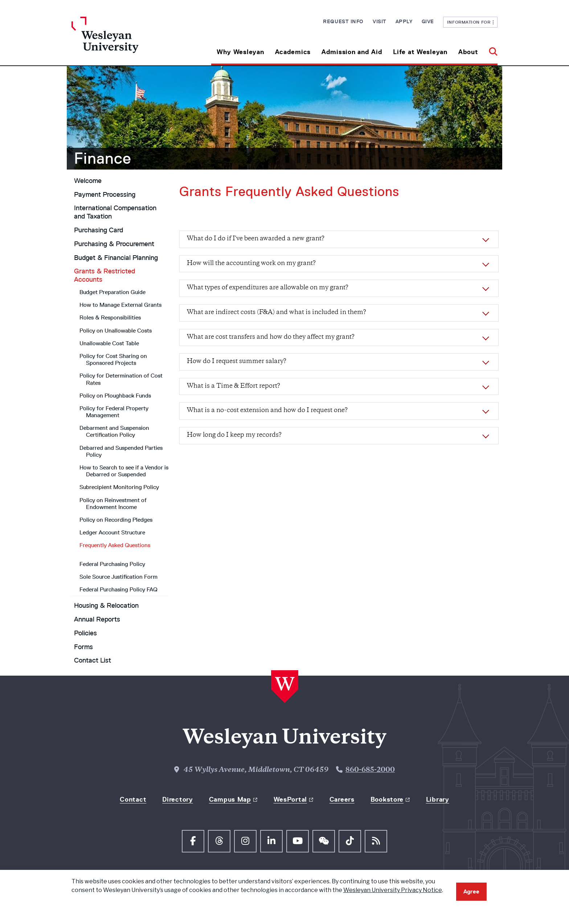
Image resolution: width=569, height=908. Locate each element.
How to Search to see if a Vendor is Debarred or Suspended (123, 471)
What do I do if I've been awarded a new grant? (255, 239)
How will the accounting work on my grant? (251, 263)
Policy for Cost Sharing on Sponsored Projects (113, 359)
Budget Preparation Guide (112, 292)
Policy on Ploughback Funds (115, 395)
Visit (379, 21)
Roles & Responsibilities (110, 317)
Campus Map (230, 799)
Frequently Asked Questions (114, 545)
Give (428, 21)
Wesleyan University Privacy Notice (392, 890)
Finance (102, 158)
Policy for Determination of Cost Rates (121, 379)
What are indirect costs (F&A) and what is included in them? (276, 312)
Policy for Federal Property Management (113, 412)
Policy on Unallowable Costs (115, 330)
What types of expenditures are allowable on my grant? (267, 288)
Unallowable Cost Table (109, 343)
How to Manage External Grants (120, 304)
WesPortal (290, 799)
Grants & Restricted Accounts (104, 275)
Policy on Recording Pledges (115, 519)
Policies (85, 633)
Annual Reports (97, 619)
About (468, 52)
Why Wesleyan (240, 52)
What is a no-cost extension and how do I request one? (267, 411)
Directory (177, 799)
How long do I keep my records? (234, 435)
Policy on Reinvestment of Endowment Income (113, 503)
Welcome (88, 181)
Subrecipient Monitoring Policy (119, 487)
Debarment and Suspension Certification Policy (114, 431)
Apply (404, 21)
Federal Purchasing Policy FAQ (118, 589)
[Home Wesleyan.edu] (124, 41)
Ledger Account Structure (112, 532)
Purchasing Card (98, 230)
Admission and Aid (352, 52)
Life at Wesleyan (420, 52)
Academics (293, 52)
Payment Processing (104, 195)
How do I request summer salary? (236, 362)
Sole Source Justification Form (118, 576)
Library (437, 799)
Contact (133, 799)
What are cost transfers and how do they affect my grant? (271, 337)
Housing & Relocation (106, 606)
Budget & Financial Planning (116, 258)
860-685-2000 (370, 770)
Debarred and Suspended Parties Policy (121, 451)
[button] (490, 49)
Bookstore (387, 799)
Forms (83, 647)
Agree (471, 891)
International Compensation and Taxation (115, 212)
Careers (342, 799)
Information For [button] (470, 22)
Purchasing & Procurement (114, 244)
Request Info (343, 21)
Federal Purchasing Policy (112, 564)
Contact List (92, 660)
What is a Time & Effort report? (233, 386)
